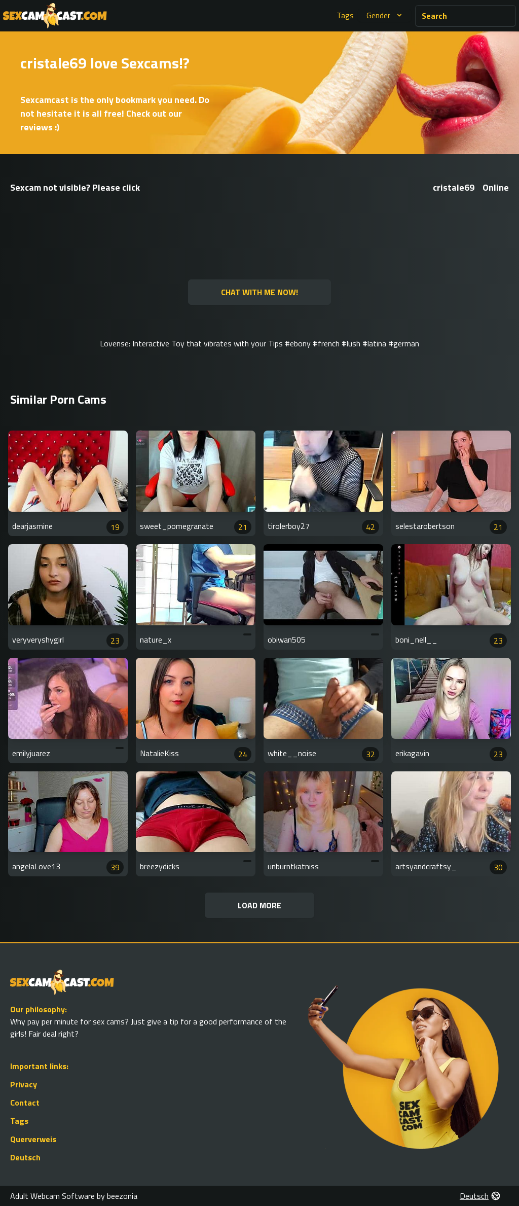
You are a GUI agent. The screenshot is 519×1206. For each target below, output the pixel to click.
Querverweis (33, 1139)
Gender (385, 15)
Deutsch (25, 1157)
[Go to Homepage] (55, 15)
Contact (25, 1102)
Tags (345, 15)
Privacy (23, 1084)
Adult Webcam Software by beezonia (73, 1196)
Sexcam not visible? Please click (75, 187)
